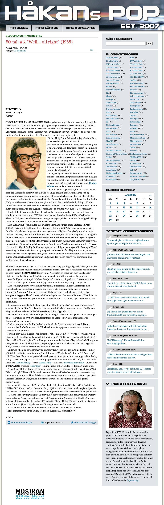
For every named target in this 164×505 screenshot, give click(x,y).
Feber (108, 112)
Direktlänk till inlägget (83, 422)
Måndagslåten (136, 141)
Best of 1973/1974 (137, 86)
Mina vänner (135, 144)
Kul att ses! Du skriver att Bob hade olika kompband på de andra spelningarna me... (127, 327)
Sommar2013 (135, 163)
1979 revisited (136, 61)
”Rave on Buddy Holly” (74, 362)
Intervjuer (134, 118)
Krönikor (134, 128)
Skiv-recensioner (113, 160)
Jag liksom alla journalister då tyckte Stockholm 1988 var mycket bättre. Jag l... (127, 313)
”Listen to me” (45, 362)
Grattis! (133, 115)
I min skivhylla (112, 118)
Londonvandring (113, 138)
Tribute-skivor (136, 173)
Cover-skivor (135, 102)
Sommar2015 (111, 166)
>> (150, 195)
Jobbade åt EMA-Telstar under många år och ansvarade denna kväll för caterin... (128, 256)
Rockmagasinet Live (138, 154)
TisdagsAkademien (114, 173)
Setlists (109, 157)
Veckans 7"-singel (137, 176)
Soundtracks (111, 170)
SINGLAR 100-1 (136, 157)
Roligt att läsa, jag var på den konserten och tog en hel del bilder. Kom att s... (128, 270)
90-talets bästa (136, 73)
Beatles (109, 86)
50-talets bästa (20, 51)
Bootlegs (109, 99)
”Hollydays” (35, 365)
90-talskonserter (113, 77)
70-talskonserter (113, 70)
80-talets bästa (136, 70)
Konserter (134, 125)
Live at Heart (111, 134)
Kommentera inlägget (20, 422)
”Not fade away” (23, 362)
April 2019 (130, 195)
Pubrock (133, 150)
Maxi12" (109, 141)
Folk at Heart (111, 115)
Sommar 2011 (111, 163)
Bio (107, 93)
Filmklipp (134, 112)
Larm (108, 131)
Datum (109, 106)
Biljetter (133, 89)
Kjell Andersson (112, 125)
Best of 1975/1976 (113, 89)
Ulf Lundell (111, 176)
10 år (132, 57)
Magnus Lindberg (137, 138)
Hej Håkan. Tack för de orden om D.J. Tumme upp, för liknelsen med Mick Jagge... (129, 370)
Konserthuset (111, 128)
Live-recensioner (137, 134)
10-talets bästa (112, 61)
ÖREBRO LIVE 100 (113, 150)
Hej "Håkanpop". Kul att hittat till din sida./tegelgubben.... (125, 342)
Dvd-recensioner (113, 109)
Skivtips (133, 160)
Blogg (108, 96)
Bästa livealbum (137, 83)
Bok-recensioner (137, 96)
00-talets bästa (112, 57)
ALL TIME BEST (137, 77)
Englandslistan (136, 109)
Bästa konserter (112, 83)
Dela (91, 50)
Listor (132, 131)
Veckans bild (111, 179)
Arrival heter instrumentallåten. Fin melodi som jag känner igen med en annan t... (128, 299)
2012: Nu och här (113, 64)
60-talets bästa (112, 67)
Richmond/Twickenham (116, 154)
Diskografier (135, 106)
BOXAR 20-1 (135, 99)
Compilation (111, 102)
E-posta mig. (133, 480)
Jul (107, 122)
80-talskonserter (113, 73)
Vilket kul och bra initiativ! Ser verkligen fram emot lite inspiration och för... (129, 356)
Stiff (132, 170)
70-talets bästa (136, 67)
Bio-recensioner (137, 93)
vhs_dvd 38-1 (135, 179)
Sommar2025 (135, 166)
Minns (109, 147)
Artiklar (133, 80)
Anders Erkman (112, 80)
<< (110, 195)
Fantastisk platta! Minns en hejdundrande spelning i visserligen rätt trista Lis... (128, 242)
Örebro (133, 147)
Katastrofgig (135, 122)
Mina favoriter (112, 144)
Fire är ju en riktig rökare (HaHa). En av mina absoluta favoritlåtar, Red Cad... (129, 285)
